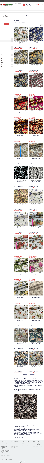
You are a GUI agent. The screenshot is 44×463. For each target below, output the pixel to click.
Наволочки (7, 39)
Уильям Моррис (4, 35)
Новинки (3, 31)
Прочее (7, 61)
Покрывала (7, 55)
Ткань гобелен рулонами (20, 22)
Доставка (13, 443)
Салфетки (3, 50)
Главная (27, 17)
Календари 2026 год (5, 37)
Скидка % (3, 33)
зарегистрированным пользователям (18, 48)
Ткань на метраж (24, 20)
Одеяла (7, 64)
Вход (23, 443)
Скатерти (3, 52)
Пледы (7, 66)
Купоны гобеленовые (7, 49)
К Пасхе (2, 62)
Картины (7, 47)
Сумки (2, 56)
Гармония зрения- (21, 3)
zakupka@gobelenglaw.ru (6, 455)
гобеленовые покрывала (33, 433)
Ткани (7, 41)
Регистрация (25, 445)
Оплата (12, 445)
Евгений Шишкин (7, 59)
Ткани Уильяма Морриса (34, 20)
